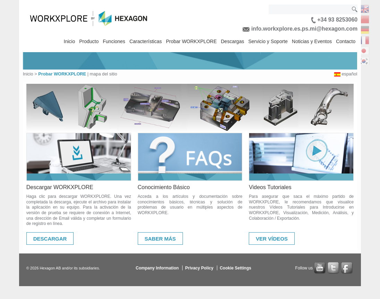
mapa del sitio (103, 73)
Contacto (345, 41)
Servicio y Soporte (268, 41)
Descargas (232, 41)
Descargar (50, 239)
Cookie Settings (235, 268)
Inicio (69, 41)
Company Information (157, 268)
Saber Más (160, 239)
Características (145, 41)
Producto (89, 41)
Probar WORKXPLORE (191, 41)
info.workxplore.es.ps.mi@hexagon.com (300, 29)
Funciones (114, 41)
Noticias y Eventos (312, 41)
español (349, 73)
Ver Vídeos (272, 239)
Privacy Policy (199, 268)
